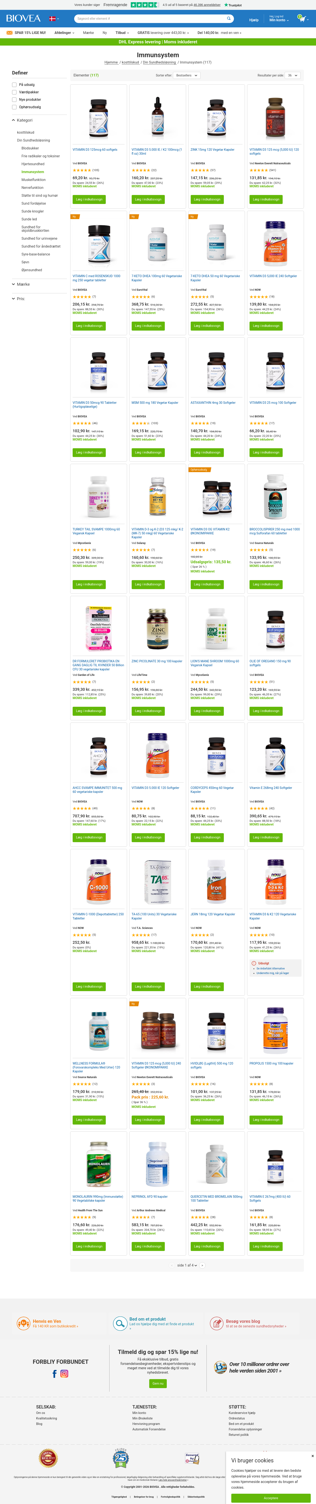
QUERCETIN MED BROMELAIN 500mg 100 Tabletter (216, 1198)
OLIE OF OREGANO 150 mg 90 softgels (270, 663)
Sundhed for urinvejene (39, 238)
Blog (39, 1424)
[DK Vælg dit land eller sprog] (54, 19)
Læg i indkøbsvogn (89, 199)
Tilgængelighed (119, 1497)
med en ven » (219, 33)
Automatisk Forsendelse (149, 1429)
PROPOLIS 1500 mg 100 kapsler (271, 1063)
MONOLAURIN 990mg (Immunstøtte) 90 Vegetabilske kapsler (98, 1198)
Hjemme (111, 62)
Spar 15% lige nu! (26, 33)
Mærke (88, 33)
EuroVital (142, 289)
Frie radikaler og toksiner (41, 156)
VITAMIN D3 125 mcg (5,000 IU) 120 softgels (274, 151)
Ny (105, 33)
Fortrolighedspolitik (170, 1497)
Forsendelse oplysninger (245, 1429)
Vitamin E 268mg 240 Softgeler (271, 788)
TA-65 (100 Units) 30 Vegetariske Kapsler (154, 916)
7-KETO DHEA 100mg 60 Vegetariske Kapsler (157, 278)
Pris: (18, 298)
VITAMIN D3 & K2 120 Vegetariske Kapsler (273, 916)
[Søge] (229, 18)
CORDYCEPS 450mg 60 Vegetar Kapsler (212, 790)
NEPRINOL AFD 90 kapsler (150, 1196)
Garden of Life (86, 675)
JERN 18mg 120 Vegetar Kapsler (213, 914)
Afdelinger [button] (64, 33)
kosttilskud (131, 62)
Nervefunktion (32, 188)
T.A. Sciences (145, 928)
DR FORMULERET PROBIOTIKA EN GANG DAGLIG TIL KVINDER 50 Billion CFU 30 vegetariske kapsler (98, 665)
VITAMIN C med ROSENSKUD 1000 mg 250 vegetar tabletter (96, 278)
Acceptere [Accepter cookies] (271, 1498)
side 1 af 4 (187, 1265)
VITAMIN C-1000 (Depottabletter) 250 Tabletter (98, 916)
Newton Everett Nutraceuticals (273, 163)
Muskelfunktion (34, 180)
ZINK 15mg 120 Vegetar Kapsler (213, 149)
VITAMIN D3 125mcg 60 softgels (95, 149)
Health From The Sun (90, 1210)
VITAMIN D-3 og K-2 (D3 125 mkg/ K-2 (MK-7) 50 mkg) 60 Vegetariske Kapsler (157, 533)
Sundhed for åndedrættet (41, 246)
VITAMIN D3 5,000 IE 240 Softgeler (273, 276)
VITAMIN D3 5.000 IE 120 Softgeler (155, 788)
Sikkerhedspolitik (196, 1497)
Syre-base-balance (36, 254)
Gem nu (158, 1383)
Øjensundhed (32, 270)
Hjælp (254, 20)
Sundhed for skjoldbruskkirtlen (35, 229)
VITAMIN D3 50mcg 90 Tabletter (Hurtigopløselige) (95, 404)
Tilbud (122, 33)
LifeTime (142, 675)
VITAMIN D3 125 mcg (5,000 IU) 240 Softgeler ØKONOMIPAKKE (156, 1065)
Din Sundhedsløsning (160, 62)
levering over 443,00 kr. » (163, 33)
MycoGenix (84, 543)
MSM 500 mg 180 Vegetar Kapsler (155, 402)
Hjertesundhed (33, 164)
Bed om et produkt (241, 1424)
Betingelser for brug (144, 1497)
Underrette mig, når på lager (273, 973)
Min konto (139, 1413)
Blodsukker (30, 148)
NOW (258, 289)
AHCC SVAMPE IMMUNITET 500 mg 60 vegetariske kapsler (97, 790)
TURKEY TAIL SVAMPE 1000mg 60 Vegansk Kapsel (96, 531)
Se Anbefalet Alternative (271, 968)
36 (292, 75)
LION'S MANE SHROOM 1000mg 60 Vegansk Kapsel (215, 663)
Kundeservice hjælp (242, 1413)
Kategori (22, 120)
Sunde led (29, 219)
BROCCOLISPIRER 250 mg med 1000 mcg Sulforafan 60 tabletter (275, 531)
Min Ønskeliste (143, 1418)
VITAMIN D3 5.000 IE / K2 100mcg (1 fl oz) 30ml (157, 151)
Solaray (141, 543)
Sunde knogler (33, 211)
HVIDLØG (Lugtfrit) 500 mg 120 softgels (212, 1065)
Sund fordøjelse (34, 203)
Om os (40, 1413)
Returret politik (239, 1435)
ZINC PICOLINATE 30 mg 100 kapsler (157, 661)
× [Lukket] (312, 1456)
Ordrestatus (237, 1418)
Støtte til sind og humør (40, 195)
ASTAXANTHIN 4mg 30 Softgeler (213, 402)
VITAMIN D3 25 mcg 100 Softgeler (273, 402)
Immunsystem (33, 172)
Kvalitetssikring (46, 1418)
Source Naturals (264, 543)
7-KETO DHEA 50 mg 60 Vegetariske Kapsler (215, 278)
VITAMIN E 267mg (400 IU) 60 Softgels (270, 1198)
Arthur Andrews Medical (151, 1210)
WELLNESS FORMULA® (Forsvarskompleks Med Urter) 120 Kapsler (96, 1067)
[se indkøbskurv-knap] (304, 19)
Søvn (25, 262)
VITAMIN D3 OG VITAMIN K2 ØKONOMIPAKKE (210, 531)
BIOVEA (82, 163)
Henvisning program (146, 1424)
